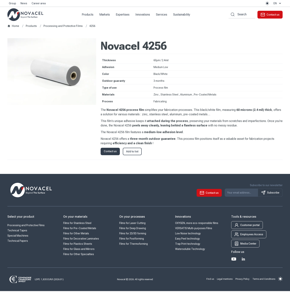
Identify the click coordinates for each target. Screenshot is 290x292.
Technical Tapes (17, 231)
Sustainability (182, 15)
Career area (39, 3)
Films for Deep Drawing (132, 229)
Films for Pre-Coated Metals (79, 229)
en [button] (278, 3)
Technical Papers (17, 241)
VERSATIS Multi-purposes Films (193, 229)
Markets (106, 15)
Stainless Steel (170, 95)
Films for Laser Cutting (132, 223)
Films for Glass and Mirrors (79, 249)
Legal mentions (224, 279)
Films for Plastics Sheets (77, 244)
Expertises (124, 15)
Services (162, 15)
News (24, 3)
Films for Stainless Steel (77, 223)
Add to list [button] (132, 152)
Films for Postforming (131, 239)
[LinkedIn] (243, 260)
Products (89, 15)
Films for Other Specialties (78, 255)
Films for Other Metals (76, 234)
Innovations (144, 15)
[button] (267, 3)
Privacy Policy (242, 279)
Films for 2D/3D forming (132, 234)
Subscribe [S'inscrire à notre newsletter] (270, 193)
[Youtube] (233, 260)
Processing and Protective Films (26, 226)
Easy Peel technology (187, 239)
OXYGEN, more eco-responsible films (196, 223)
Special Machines (17, 236)
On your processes (132, 217)
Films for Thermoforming (133, 244)
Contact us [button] (110, 152)
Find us (210, 279)
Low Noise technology (188, 234)
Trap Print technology (187, 244)
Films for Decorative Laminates (81, 239)
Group (12, 3)
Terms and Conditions (263, 279)
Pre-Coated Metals (205, 95)
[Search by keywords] (232, 15)
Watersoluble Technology (190, 249)
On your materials (75, 217)
